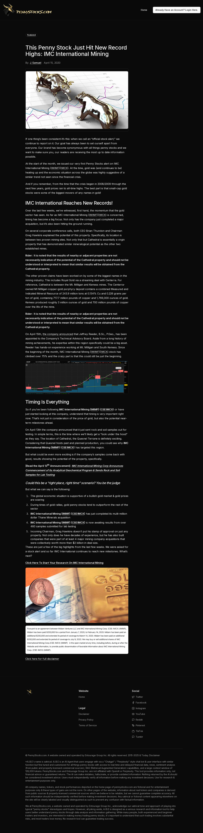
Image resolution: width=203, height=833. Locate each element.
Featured (31, 35)
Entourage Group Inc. (96, 755)
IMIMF (55, 168)
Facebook (139, 702)
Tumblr (137, 736)
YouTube (138, 714)
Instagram (139, 708)
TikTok (137, 731)
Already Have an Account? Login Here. (176, 10)
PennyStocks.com (37, 755)
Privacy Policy (86, 719)
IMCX (64, 168)
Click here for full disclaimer (42, 658)
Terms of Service (88, 725)
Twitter (137, 697)
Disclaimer (84, 714)
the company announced (58, 334)
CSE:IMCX (107, 409)
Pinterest (138, 725)
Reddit (137, 719)
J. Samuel (35, 62)
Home (144, 10)
